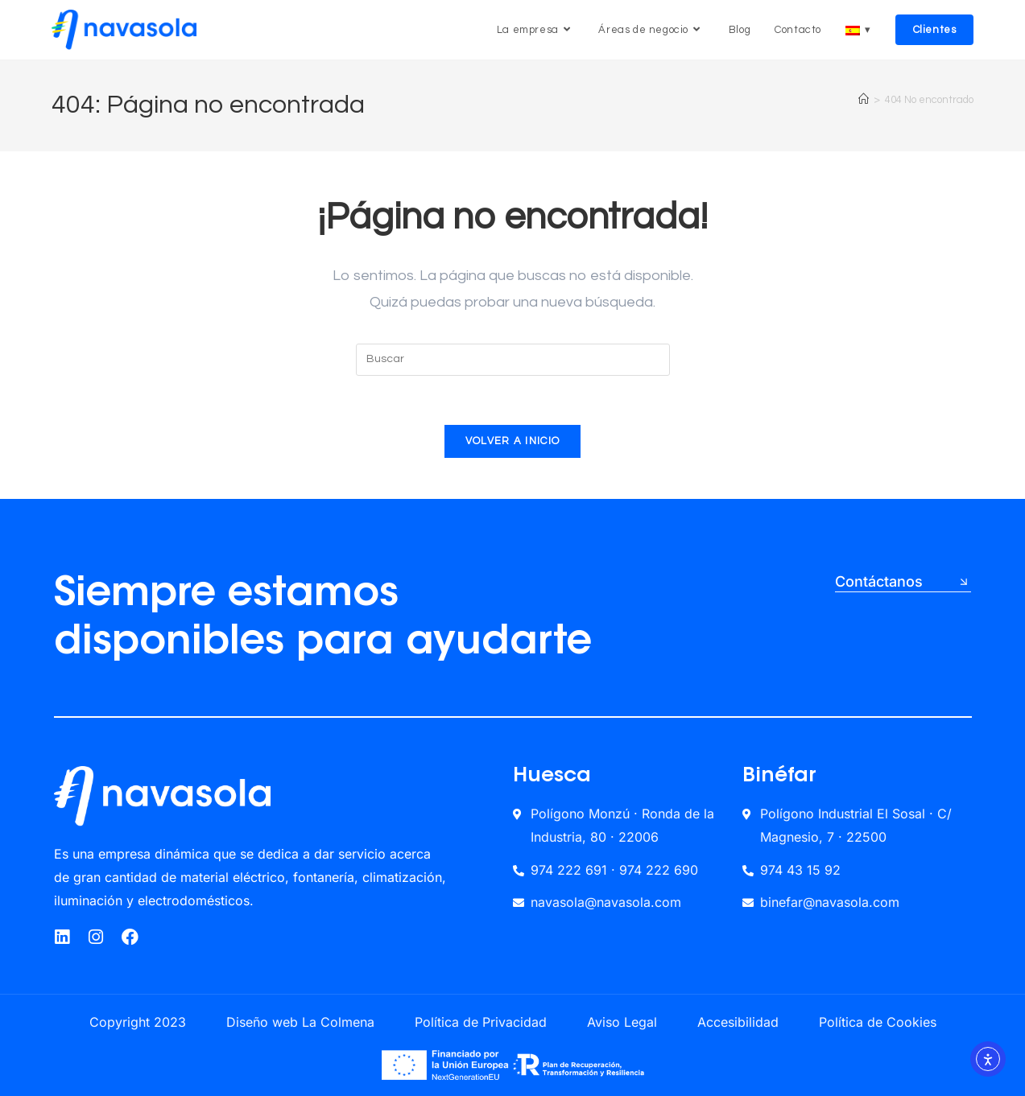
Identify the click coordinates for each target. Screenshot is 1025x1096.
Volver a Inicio (512, 441)
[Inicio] (863, 99)
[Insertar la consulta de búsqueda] (513, 360)
